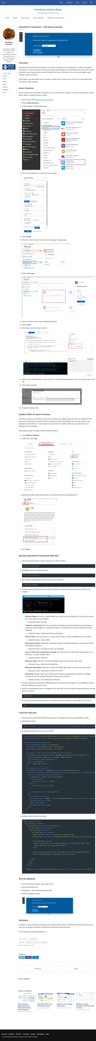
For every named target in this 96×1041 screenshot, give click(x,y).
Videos (15, 18)
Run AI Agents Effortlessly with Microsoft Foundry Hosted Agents (24, 1015)
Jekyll (26, 1036)
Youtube (4, 81)
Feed (47, 1034)
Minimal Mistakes (33, 1036)
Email (4, 92)
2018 (25, 947)
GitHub (4, 84)
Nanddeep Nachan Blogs (48, 9)
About (77, 2)
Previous (37, 977)
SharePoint (46, 951)
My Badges (5, 90)
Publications (25, 18)
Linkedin (4, 76)
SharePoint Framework (34, 951)
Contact (84, 2)
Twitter (4, 79)
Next (76, 977)
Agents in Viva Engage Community (65, 1013)
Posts (61, 2)
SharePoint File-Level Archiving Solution (44, 1013)
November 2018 (33, 947)
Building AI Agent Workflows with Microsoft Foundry (85, 1014)
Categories (69, 2)
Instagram (5, 87)
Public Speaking (38, 18)
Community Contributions (56, 18)
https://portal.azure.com (44, 101)
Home (3, 2)
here (45, 940)
